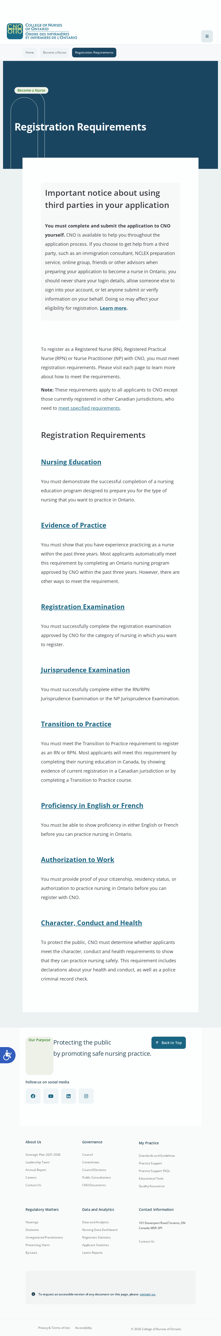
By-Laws (31, 1252)
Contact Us (33, 1185)
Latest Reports (92, 1252)
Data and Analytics (95, 1222)
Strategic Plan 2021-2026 (43, 1154)
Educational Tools (151, 1178)
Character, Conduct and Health (91, 922)
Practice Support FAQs (154, 1171)
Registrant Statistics (96, 1237)
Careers (31, 1177)
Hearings (32, 1222)
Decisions (32, 1230)
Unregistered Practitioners (44, 1237)
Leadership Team (38, 1162)
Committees (90, 1162)
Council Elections (94, 1170)
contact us (148, 1294)
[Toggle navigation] (207, 36)
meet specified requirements (89, 408)
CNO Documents (94, 1185)
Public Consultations (96, 1177)
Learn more (113, 308)
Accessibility (83, 1328)
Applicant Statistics (95, 1245)
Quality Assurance (152, 1186)
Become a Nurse (54, 52)
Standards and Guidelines (157, 1155)
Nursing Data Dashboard (99, 1230)
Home (30, 52)
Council (87, 1154)
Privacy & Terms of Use (54, 1328)
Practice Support (150, 1163)
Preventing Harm (38, 1245)
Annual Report (36, 1170)
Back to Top (169, 1042)
